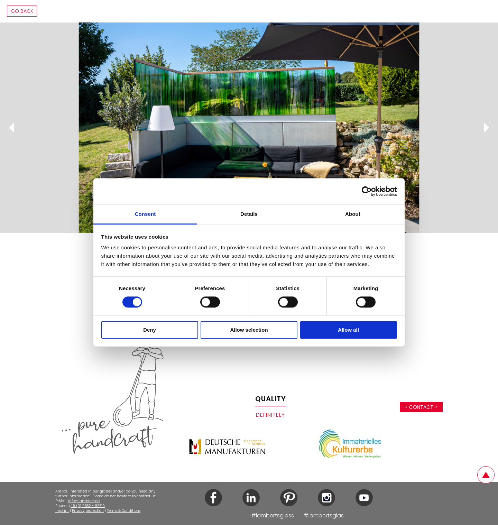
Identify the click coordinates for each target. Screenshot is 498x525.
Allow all (348, 330)
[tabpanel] (249, 127)
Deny (149, 330)
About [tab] (352, 214)
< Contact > (421, 407)
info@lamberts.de (84, 501)
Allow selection (249, 330)
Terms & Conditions (123, 510)
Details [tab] (249, 214)
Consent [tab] (145, 214)
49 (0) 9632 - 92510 (88, 505)
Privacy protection (88, 510)
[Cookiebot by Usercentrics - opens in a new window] (366, 191)
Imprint (62, 510)
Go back (22, 11)
